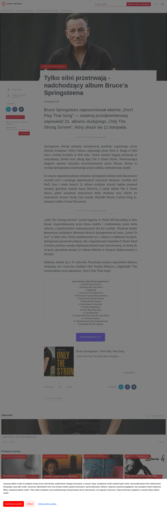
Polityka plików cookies (47, 504)
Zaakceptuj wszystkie (13, 504)
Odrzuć (30, 504)
